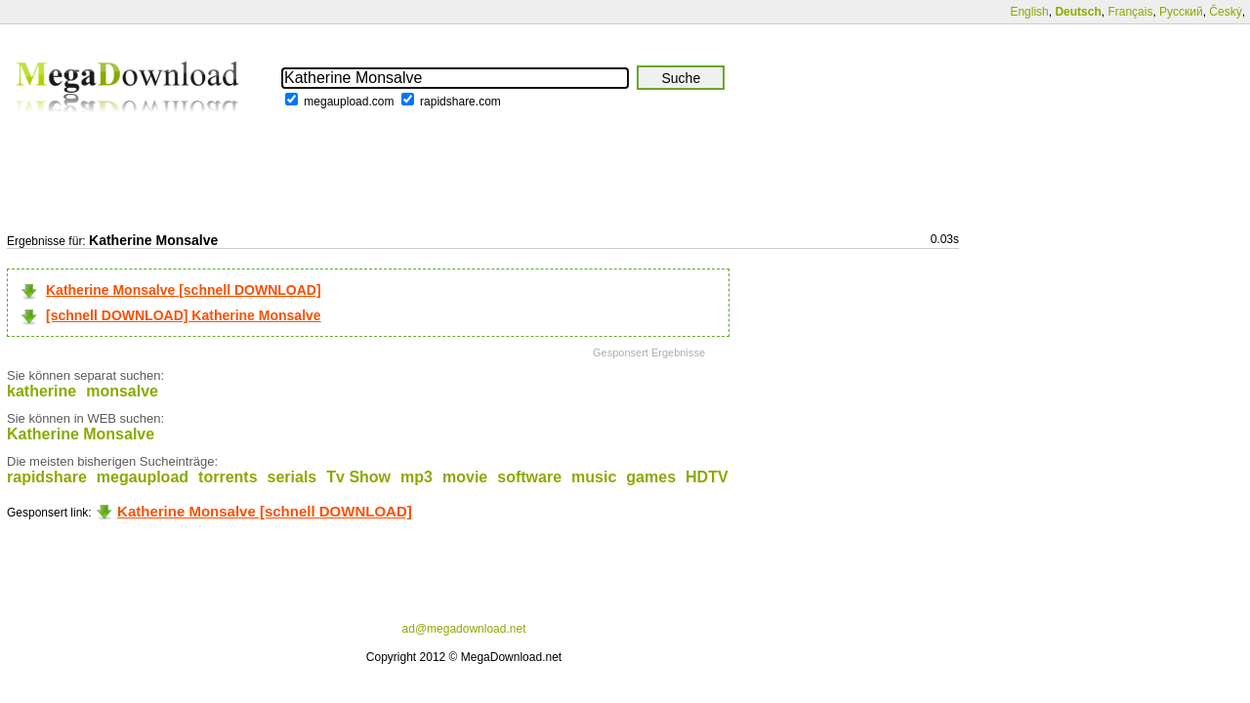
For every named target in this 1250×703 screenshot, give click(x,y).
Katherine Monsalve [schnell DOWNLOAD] (183, 290)
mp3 (416, 477)
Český (1225, 12)
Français (1129, 12)
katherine (41, 391)
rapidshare (47, 477)
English (1029, 12)
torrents (227, 477)
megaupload (142, 477)
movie (464, 477)
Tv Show (358, 477)
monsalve (122, 391)
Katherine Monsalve (80, 434)
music (593, 477)
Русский (1181, 12)
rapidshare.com (460, 101)
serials (292, 477)
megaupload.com (349, 101)
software (529, 477)
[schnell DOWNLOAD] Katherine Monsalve (183, 315)
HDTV (707, 477)
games (651, 477)
